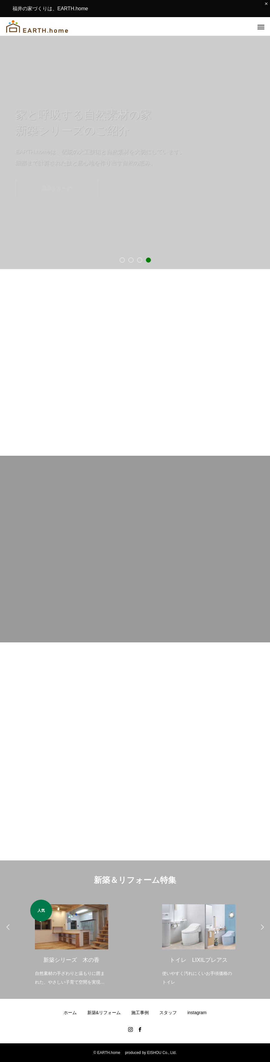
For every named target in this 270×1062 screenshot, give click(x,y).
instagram (196, 1012)
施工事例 (140, 1012)
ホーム (70, 1012)
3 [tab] (139, 260)
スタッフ (168, 1012)
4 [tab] (148, 260)
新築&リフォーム (104, 1012)
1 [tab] (122, 260)
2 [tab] (130, 260)
